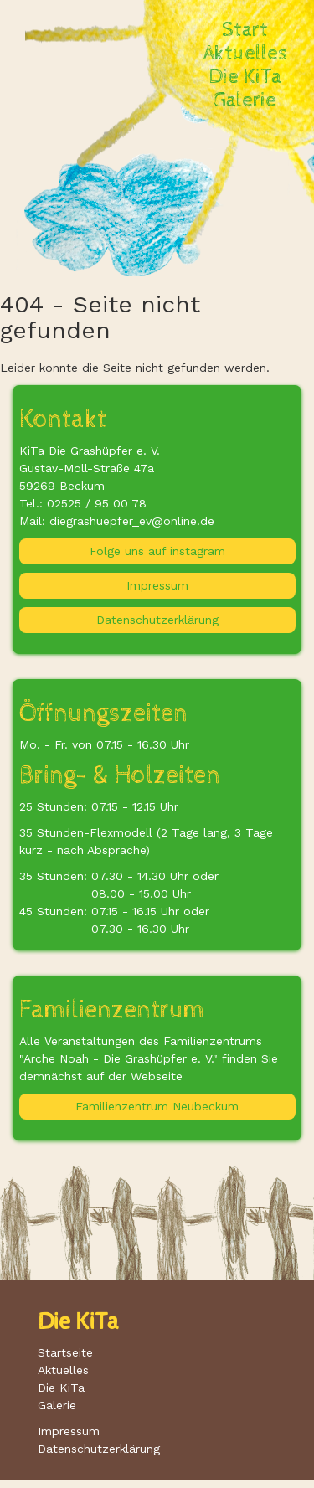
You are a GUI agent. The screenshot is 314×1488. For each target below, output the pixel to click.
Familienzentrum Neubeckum (157, 1106)
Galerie (245, 100)
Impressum (157, 585)
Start (245, 30)
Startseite (65, 1352)
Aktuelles (245, 53)
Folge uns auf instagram (157, 551)
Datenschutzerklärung (157, 619)
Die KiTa (245, 77)
